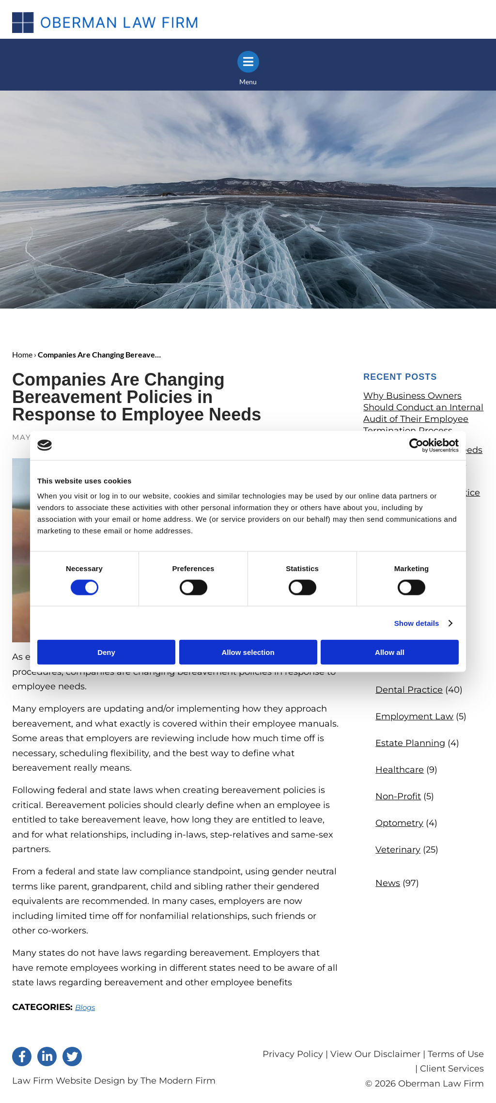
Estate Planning (410, 742)
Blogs (85, 1006)
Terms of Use (456, 1053)
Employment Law (414, 716)
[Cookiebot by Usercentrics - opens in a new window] (416, 445)
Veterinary (397, 849)
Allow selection (247, 652)
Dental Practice (409, 689)
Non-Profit (398, 796)
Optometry (399, 822)
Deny (106, 652)
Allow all (389, 652)
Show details (416, 623)
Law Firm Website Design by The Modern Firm (114, 1080)
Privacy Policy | (296, 1053)
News (387, 882)
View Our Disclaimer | (377, 1053)
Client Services (452, 1068)
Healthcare (399, 769)
